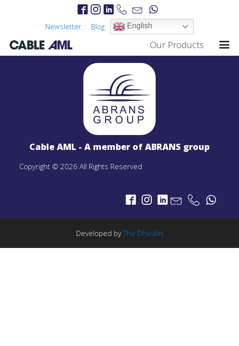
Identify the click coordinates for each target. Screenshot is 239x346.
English (132, 26)
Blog (98, 26)
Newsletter (63, 26)
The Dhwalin (143, 233)
